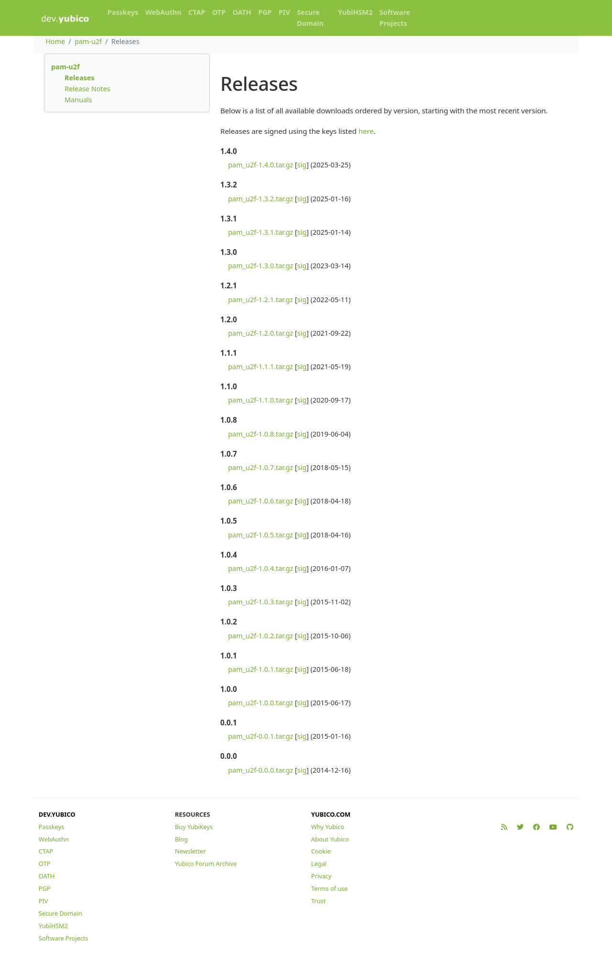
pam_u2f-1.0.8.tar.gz (260, 433)
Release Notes (87, 88)
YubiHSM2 (355, 12)
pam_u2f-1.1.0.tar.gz (260, 400)
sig (301, 164)
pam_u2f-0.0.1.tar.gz (260, 736)
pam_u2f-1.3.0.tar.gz (260, 265)
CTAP (196, 12)
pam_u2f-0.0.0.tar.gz (260, 770)
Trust (318, 901)
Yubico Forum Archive (206, 863)
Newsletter (190, 851)
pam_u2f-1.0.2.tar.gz (260, 635)
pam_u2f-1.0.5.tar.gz (260, 534)
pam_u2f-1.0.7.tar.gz (260, 467)
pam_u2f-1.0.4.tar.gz (260, 568)
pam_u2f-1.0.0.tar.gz (260, 702)
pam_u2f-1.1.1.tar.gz (260, 366)
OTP (219, 12)
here (365, 131)
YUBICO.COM (330, 814)
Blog (181, 839)
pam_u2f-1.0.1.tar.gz (260, 669)
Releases (80, 77)
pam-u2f (88, 41)
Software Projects (395, 18)
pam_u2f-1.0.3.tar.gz (260, 601)
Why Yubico (327, 826)
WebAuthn (163, 12)
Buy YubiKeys (194, 826)
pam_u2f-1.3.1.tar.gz (260, 232)
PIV (284, 12)
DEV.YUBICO (57, 814)
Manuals (78, 99)
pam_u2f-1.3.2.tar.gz (260, 198)
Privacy (321, 876)
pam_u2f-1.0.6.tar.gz (260, 500)
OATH (241, 12)
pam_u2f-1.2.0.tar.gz (260, 333)
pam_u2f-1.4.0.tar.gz (260, 164)
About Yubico (330, 839)
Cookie (321, 851)
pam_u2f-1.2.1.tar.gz (260, 299)
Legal (319, 863)
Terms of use (329, 888)
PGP (265, 12)
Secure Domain (310, 18)
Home (55, 41)
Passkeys (123, 12)
